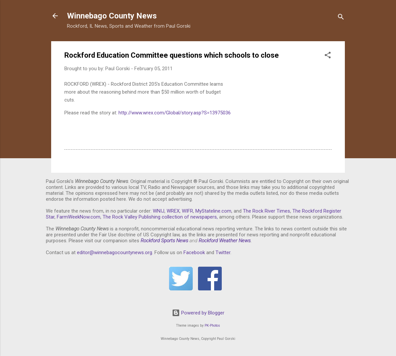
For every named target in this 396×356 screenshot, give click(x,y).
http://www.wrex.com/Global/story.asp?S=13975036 (174, 113)
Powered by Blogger (198, 313)
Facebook (194, 252)
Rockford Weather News (224, 241)
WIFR (187, 211)
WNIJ (158, 211)
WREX (173, 211)
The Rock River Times (266, 211)
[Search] (341, 18)
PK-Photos (212, 325)
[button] (328, 56)
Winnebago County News (112, 15)
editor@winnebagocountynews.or (113, 252)
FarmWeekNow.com (78, 217)
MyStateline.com (213, 211)
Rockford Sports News (164, 241)
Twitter (222, 252)
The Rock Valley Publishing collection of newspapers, (160, 217)
